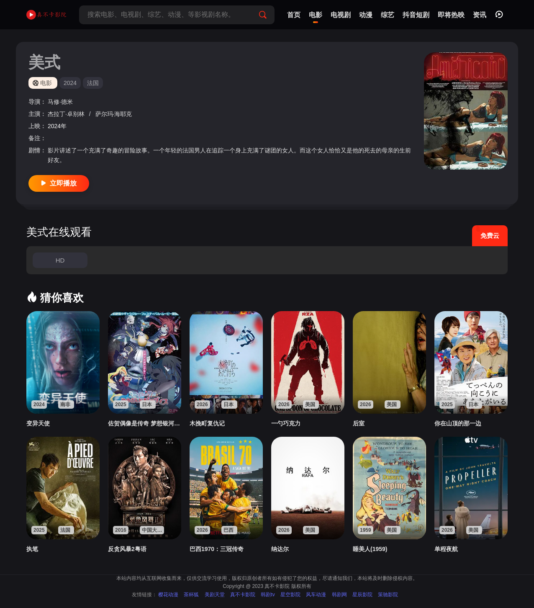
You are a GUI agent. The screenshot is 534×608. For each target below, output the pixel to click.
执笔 (32, 549)
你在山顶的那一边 (457, 423)
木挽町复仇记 (207, 423)
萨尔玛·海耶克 (113, 114)
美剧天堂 (215, 595)
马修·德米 (60, 101)
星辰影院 (362, 595)
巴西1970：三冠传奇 (217, 549)
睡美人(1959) (370, 549)
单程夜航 (446, 549)
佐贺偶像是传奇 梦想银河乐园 (144, 423)
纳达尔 (280, 549)
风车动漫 (316, 595)
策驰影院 (388, 595)
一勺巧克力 (285, 423)
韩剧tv (268, 595)
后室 (359, 423)
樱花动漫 (168, 595)
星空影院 (290, 595)
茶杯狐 (191, 595)
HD (60, 260)
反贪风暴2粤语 (127, 549)
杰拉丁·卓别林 (67, 114)
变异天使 (38, 423)
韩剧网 (339, 595)
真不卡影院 (242, 595)
